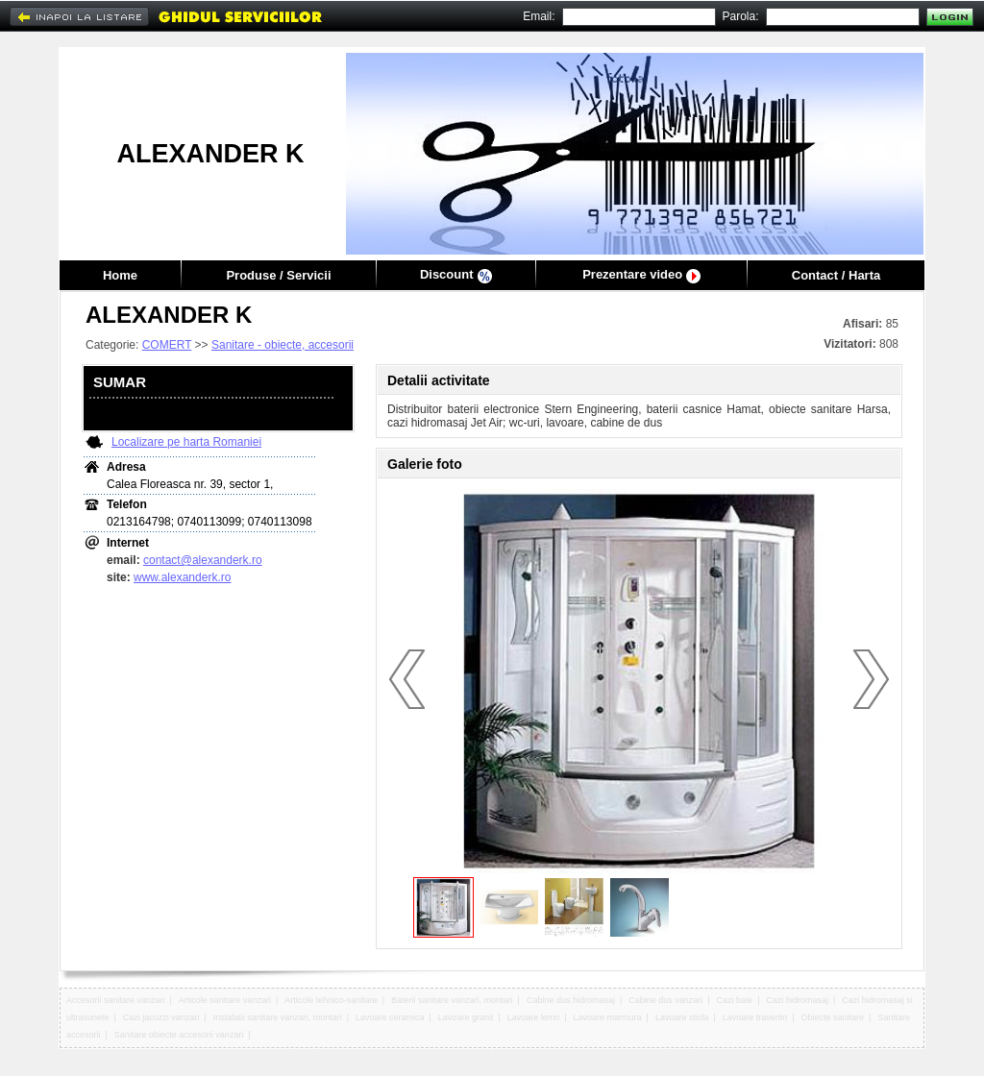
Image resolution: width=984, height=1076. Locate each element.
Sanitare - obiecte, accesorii (282, 345)
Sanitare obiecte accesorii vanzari (179, 1034)
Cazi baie (735, 1000)
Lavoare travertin (755, 1017)
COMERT (167, 345)
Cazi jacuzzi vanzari (161, 1017)
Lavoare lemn (533, 1017)
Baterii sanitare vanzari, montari (452, 1000)
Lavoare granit (466, 1017)
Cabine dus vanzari (665, 1000)
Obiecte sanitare (833, 1017)
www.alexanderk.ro (182, 577)
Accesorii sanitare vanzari (115, 1000)
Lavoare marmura (608, 1017)
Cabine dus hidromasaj (571, 1000)
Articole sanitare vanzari (225, 1000)
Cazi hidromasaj (797, 1000)
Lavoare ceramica (390, 1017)
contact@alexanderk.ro (202, 560)
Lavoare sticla (682, 1017)
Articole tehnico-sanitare (331, 1000)
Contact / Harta (836, 275)
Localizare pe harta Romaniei (186, 442)
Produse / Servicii (278, 275)
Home (120, 275)
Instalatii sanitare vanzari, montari (277, 1017)
